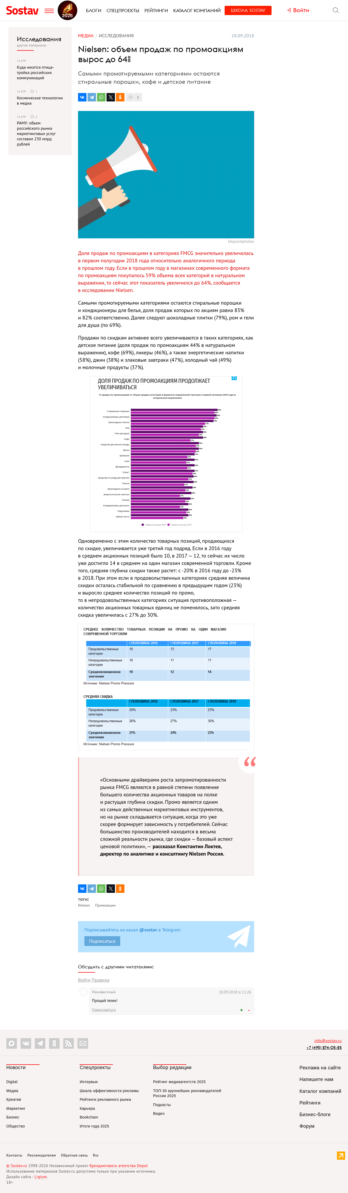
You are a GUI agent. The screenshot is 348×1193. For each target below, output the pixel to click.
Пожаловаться (104, 1010)
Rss (96, 1155)
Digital (11, 1082)
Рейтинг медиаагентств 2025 (179, 1082)
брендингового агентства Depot (118, 1165)
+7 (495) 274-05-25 (324, 1047)
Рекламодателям (41, 1155)
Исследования (39, 38)
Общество (15, 1126)
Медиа (12, 1091)
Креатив (13, 1099)
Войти (84, 980)
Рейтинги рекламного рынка (105, 1099)
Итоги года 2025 (94, 1126)
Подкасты (162, 1105)
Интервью (89, 1082)
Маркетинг (16, 1108)
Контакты (14, 1155)
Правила (100, 980)
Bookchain (89, 1117)
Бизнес (12, 1117)
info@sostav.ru (328, 1040)
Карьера (87, 1108)
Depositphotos (241, 241)
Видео (159, 1113)
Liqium (41, 1176)
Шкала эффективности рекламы (109, 1091)
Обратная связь (74, 1155)
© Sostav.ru (16, 1165)
